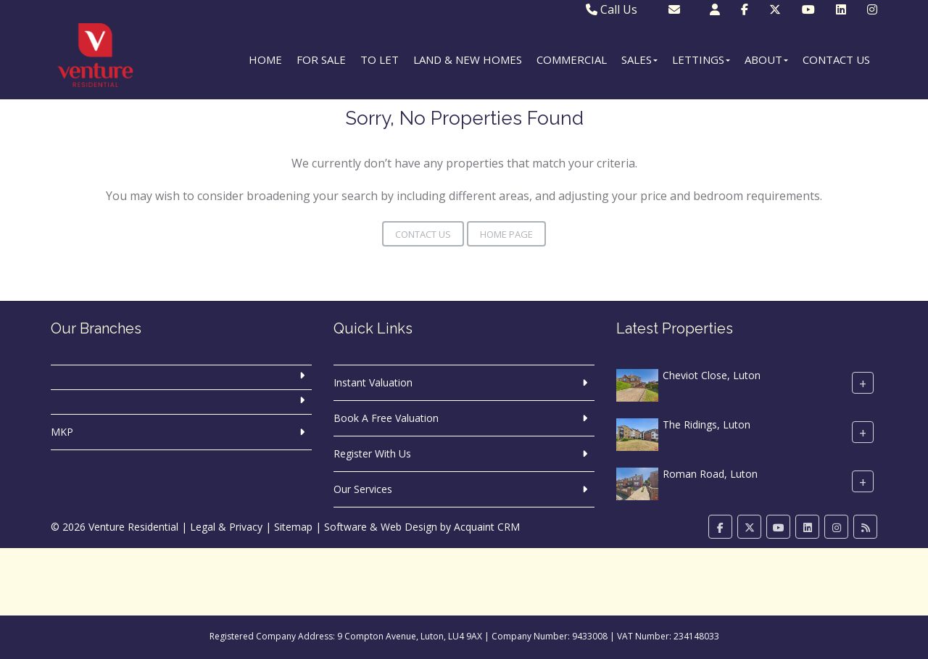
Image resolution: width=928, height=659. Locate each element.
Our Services (363, 489)
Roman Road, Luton (710, 474)
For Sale (321, 59)
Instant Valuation (373, 382)
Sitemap (293, 527)
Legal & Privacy (226, 527)
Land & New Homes (467, 59)
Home (265, 59)
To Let (379, 59)
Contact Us (836, 59)
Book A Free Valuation (386, 418)
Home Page (506, 234)
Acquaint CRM (487, 527)
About (766, 59)
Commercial (571, 59)
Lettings (701, 59)
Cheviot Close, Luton (712, 375)
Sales (639, 59)
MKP (62, 432)
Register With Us (372, 453)
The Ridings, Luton (706, 424)
